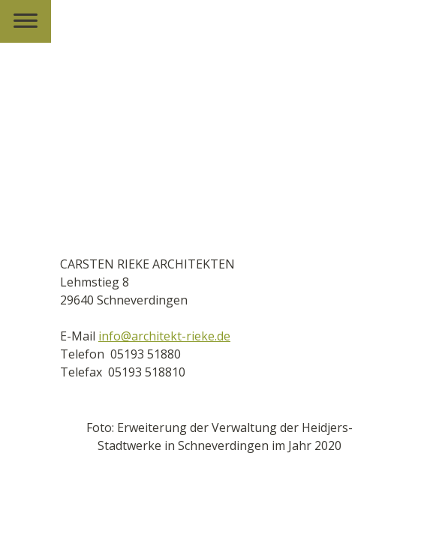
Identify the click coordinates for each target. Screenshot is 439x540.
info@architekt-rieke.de (164, 336)
